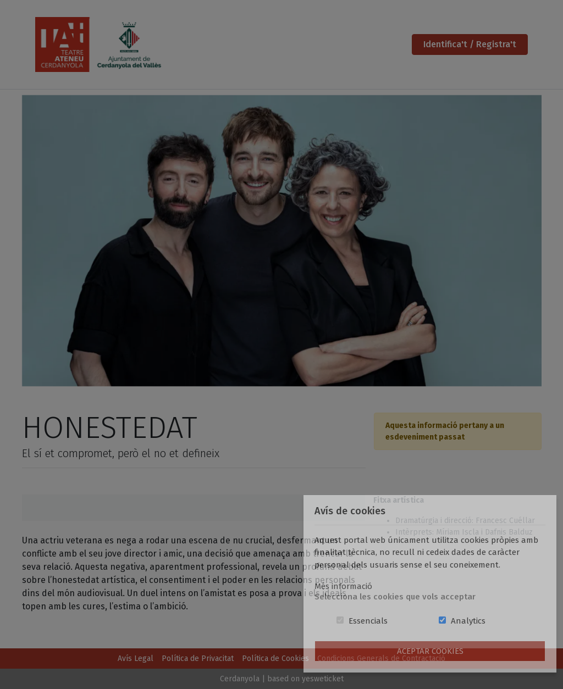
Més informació (343, 586)
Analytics (468, 621)
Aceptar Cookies (430, 651)
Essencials (368, 621)
